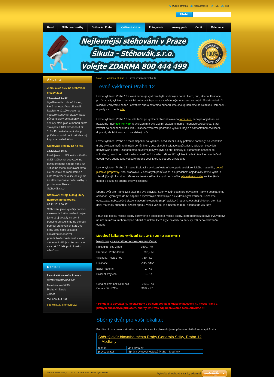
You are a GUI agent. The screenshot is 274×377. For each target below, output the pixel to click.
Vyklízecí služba (115, 78)
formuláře (185, 119)
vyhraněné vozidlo (192, 176)
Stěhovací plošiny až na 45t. (65, 145)
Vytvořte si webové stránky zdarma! (179, 373)
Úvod (99, 78)
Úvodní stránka (180, 6)
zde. (122, 109)
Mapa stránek (201, 6)
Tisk (227, 6)
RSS (216, 6)
